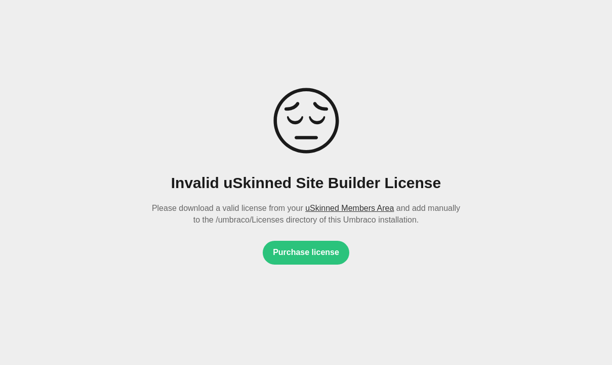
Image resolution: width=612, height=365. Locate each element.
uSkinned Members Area (349, 208)
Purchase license (306, 252)
